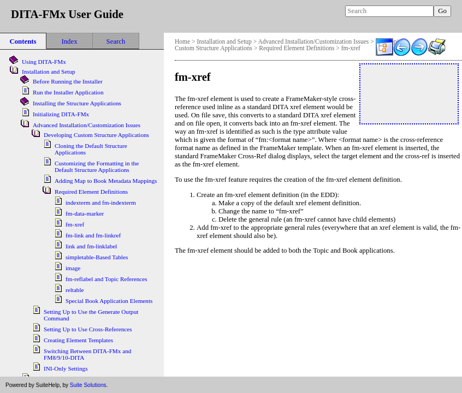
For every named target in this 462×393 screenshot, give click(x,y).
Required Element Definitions (296, 48)
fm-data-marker (85, 213)
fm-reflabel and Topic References (106, 279)
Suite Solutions (88, 385)
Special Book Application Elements (109, 300)
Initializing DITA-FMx (61, 114)
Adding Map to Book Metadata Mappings (106, 180)
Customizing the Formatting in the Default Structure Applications (97, 166)
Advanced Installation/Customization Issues (313, 41)
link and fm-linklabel (91, 246)
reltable (75, 290)
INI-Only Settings (65, 368)
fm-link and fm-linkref (93, 235)
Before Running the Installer (68, 81)
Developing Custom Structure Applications (96, 135)
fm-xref (350, 48)
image (73, 268)
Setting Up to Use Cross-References (88, 329)
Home (182, 41)
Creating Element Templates (78, 340)
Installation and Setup (224, 41)
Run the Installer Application (68, 92)
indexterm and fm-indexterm (101, 202)
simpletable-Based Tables (97, 257)
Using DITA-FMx (44, 61)
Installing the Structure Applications (77, 103)
